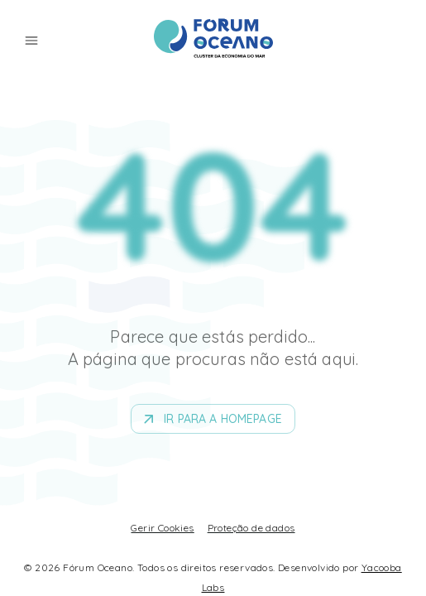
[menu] (31, 40)
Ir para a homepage (213, 419)
